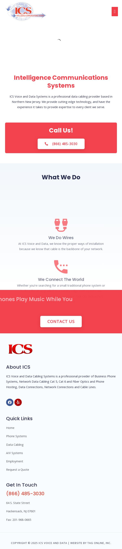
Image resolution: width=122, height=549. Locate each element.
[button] (64, 144)
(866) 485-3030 (25, 493)
